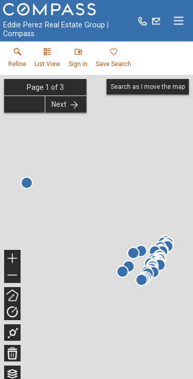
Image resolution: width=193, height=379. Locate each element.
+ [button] (12, 259)
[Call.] (142, 20)
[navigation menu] (178, 20)
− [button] (12, 275)
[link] (17, 60)
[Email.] (156, 20)
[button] (47, 60)
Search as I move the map (148, 86)
